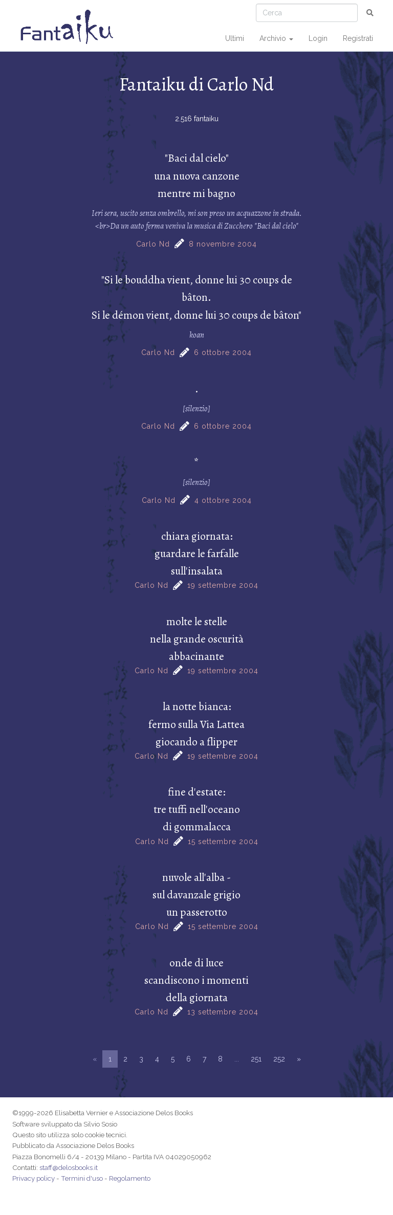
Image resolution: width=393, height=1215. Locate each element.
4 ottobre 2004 (223, 500)
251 (256, 1059)
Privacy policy (33, 1178)
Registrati (358, 38)
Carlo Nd (153, 244)
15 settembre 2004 (223, 841)
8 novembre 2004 (223, 244)
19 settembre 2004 (222, 585)
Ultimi (234, 38)
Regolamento (129, 1178)
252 (279, 1059)
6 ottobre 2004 (223, 352)
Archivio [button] (276, 38)
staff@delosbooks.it (68, 1167)
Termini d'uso (82, 1178)
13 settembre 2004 (222, 1012)
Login (318, 38)
